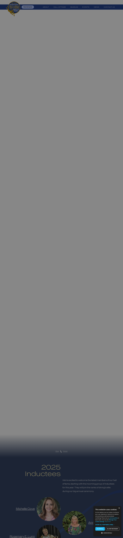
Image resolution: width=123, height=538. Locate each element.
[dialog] (107, 521)
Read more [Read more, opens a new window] (108, 521)
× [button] (119, 508)
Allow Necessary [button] (112, 529)
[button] (107, 524)
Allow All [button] (100, 529)
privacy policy (114, 518)
